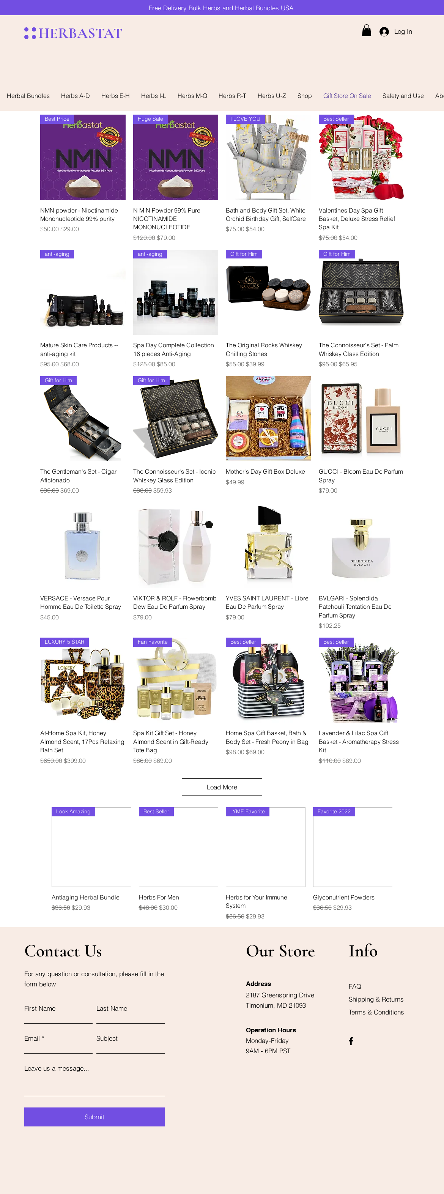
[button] (367, 30)
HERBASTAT (80, 33)
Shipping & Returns (377, 999)
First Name (39, 1008)
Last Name (111, 1008)
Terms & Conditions (376, 1012)
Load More (222, 787)
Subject (107, 1038)
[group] (222, 864)
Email (32, 1038)
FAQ (355, 986)
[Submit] (94, 1116)
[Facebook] (351, 1041)
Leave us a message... (56, 1068)
